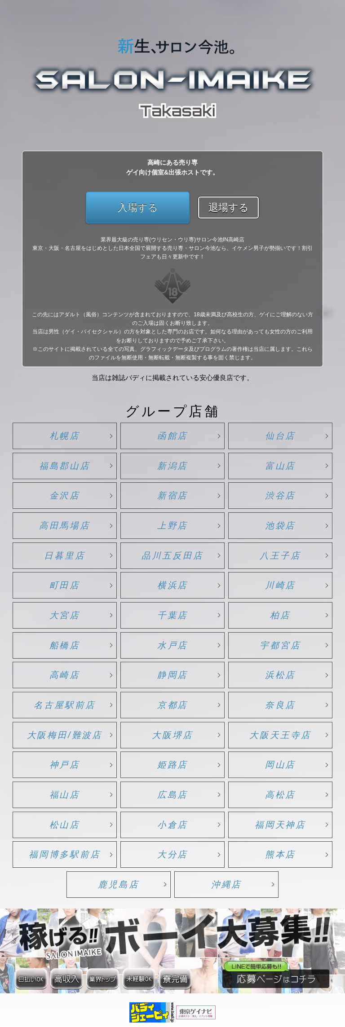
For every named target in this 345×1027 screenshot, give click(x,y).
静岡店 (172, 675)
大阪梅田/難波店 (65, 735)
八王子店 (280, 555)
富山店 (280, 466)
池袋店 (280, 525)
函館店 (172, 436)
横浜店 (172, 585)
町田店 (64, 585)
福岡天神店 (280, 825)
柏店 (280, 615)
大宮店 (64, 615)
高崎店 (64, 675)
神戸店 (64, 764)
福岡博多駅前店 (65, 854)
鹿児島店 (118, 884)
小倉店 (172, 825)
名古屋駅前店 (65, 705)
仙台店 (280, 436)
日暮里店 (64, 555)
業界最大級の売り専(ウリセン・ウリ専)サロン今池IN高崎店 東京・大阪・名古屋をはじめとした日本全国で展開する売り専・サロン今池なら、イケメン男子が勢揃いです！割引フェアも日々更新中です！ (172, 248)
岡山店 (280, 764)
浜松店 (280, 675)
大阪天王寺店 (280, 735)
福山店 (64, 795)
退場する (228, 207)
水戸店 (172, 645)
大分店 (172, 854)
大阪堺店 (172, 735)
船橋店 (64, 645)
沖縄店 (226, 884)
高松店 (280, 795)
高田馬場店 (65, 525)
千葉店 (172, 615)
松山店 (64, 825)
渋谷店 (280, 495)
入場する (138, 207)
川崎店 (280, 585)
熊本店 (280, 854)
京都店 (172, 705)
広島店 (172, 795)
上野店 (172, 525)
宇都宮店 (280, 645)
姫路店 (172, 764)
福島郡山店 (65, 466)
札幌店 (64, 436)
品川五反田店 (172, 555)
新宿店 (172, 495)
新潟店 (172, 466)
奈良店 (280, 705)
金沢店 (64, 495)
